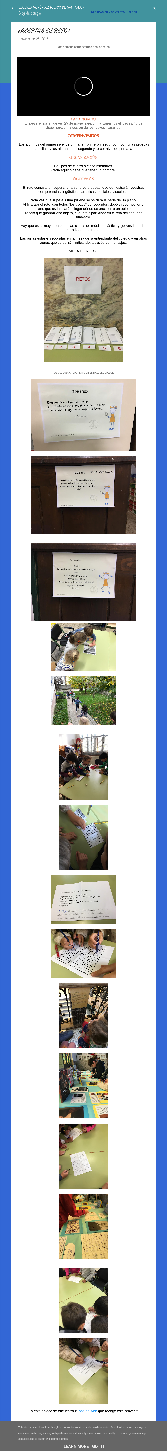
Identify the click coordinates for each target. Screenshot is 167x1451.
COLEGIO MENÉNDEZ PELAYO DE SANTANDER (51, 8)
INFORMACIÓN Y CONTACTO (108, 12)
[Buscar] (154, 9)
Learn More (76, 1446)
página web (88, 1411)
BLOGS (133, 12)
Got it (98, 1446)
